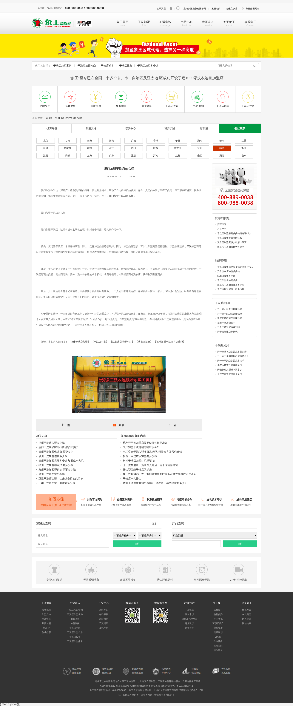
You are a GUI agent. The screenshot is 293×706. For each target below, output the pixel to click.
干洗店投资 (75, 637)
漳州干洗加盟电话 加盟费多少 (55, 451)
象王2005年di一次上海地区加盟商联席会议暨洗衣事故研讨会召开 (161, 474)
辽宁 (111, 148)
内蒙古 (67, 148)
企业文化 (218, 619)
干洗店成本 (107, 65)
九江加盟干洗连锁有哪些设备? (140, 447)
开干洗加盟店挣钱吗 (227, 331)
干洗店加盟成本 (75, 632)
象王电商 (216, 8)
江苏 (243, 140)
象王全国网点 (252, 8)
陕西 (155, 148)
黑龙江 (177, 148)
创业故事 (70, 117)
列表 (121, 425)
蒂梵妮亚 (103, 623)
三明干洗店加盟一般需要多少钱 (56, 483)
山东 (243, 155)
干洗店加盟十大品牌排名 (229, 238)
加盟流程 (74, 619)
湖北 (221, 155)
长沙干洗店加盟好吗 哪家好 (139, 460)
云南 (221, 140)
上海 (89, 155)
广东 (111, 155)
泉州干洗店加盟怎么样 (51, 474)
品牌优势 (218, 614)
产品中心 (186, 22)
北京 (45, 140)
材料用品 (103, 614)
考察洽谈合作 (184, 499)
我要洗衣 (208, 22)
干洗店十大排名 (132, 478)
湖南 (199, 140)
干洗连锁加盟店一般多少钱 (230, 289)
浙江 (243, 148)
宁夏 (177, 140)
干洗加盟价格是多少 (227, 280)
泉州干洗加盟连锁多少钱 (52, 456)
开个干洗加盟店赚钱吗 (228, 327)
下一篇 (172, 425)
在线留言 (246, 614)
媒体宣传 (218, 650)
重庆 (133, 155)
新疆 (45, 148)
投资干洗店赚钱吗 (226, 322)
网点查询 (246, 619)
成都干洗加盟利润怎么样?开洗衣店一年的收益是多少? (154, 483)
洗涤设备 (103, 610)
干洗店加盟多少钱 (147, 65)
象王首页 (123, 22)
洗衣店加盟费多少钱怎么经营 (231, 242)
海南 (111, 140)
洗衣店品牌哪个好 (122, 341)
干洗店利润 (100, 341)
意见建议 (189, 623)
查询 (137, 543)
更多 (154, 523)
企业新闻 (218, 641)
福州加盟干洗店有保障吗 (169, 341)
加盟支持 (91, 128)
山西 (199, 155)
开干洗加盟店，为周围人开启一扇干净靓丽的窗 (150, 465)
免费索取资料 (124, 499)
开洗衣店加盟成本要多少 (229, 369)
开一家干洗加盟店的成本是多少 (233, 356)
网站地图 (246, 623)
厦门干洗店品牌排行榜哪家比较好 (58, 447)
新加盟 (204, 128)
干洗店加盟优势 (75, 614)
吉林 (89, 148)
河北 (199, 148)
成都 (177, 155)
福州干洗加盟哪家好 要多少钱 (55, 465)
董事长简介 (218, 623)
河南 (155, 155)
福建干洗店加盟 (79, 341)
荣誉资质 (218, 628)
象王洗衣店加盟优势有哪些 (230, 247)
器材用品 (103, 619)
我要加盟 (169, 128)
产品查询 (178, 523)
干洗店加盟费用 (75, 610)
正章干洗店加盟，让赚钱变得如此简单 (60, 478)
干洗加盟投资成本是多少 (229, 374)
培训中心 (130, 128)
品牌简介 (218, 610)
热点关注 (218, 646)
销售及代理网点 (189, 619)
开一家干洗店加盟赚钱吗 (229, 313)
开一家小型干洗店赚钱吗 (229, 309)
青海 (89, 140)
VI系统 (218, 637)
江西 (45, 155)
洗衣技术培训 (214, 499)
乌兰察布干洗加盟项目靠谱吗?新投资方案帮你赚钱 (152, 451)
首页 (48, 117)
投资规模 (52, 128)
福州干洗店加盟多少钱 (51, 442)
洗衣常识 (189, 614)
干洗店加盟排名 (75, 641)
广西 (133, 140)
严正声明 (221, 224)
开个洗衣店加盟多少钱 (228, 271)
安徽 (67, 155)
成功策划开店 (244, 499)
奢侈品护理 (231, 8)
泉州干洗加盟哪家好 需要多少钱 (57, 469)
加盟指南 (74, 623)
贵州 (155, 140)
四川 (133, 148)
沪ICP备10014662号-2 (181, 686)
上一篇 (65, 425)
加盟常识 (165, 22)
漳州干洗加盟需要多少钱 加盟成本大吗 (61, 460)
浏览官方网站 (95, 499)
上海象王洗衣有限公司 (194, 8)
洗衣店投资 (144, 341)
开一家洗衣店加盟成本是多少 (231, 351)
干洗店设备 (125, 65)
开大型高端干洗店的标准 (137, 469)
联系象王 (250, 22)
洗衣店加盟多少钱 (226, 276)
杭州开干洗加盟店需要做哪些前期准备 (145, 442)
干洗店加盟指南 (87, 65)
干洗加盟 (144, 22)
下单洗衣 (189, 610)
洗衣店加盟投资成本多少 (229, 365)
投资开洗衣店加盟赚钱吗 (229, 318)
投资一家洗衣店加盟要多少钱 (140, 456)
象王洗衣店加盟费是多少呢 (230, 284)
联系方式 (246, 610)
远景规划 (218, 632)
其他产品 (103, 628)
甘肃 (67, 140)
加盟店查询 (43, 523)
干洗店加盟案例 (62, 65)
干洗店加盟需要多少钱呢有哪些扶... (235, 233)
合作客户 (189, 628)
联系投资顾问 (154, 499)
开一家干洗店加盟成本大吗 (230, 360)
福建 (79, 117)
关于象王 (229, 22)
